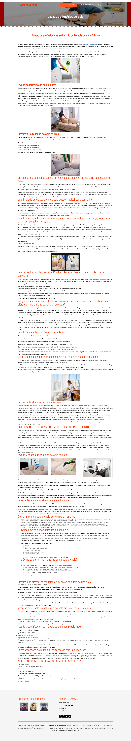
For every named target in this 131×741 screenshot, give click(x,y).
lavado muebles (39, 406)
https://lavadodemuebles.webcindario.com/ (67, 730)
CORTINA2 (26, 682)
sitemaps (103, 728)
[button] (68, 5)
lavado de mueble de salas (90, 44)
